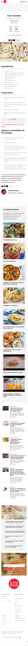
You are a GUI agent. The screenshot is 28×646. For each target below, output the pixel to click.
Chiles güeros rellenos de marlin (13, 372)
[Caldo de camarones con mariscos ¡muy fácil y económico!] (14, 273)
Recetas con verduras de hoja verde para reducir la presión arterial (17, 490)
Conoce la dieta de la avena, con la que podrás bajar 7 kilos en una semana (14, 527)
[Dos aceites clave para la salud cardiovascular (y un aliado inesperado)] (6, 456)
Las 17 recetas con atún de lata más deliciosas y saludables (13, 546)
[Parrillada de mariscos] (14, 230)
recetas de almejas (15, 176)
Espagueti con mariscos (10, 305)
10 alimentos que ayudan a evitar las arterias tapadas (17, 424)
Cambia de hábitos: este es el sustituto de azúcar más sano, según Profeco (14, 522)
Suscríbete (23, 1)
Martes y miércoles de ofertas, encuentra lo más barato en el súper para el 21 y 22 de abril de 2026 (17, 472)
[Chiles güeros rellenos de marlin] (14, 362)
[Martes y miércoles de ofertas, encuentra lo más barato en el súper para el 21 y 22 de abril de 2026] (6, 470)
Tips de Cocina (13, 406)
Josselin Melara (14, 22)
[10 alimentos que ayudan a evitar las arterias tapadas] (6, 423)
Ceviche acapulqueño (9, 261)
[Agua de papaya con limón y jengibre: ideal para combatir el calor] (14, 384)
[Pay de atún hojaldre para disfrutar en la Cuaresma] (14, 317)
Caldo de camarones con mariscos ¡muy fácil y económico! (13, 283)
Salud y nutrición (14, 421)
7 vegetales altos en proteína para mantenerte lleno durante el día (16, 441)
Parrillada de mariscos (10, 240)
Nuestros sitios (19, 594)
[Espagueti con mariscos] (14, 295)
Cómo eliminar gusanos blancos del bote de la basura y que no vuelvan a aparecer (15, 532)
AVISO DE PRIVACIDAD (12, 573)
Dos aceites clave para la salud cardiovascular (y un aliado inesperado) (17, 457)
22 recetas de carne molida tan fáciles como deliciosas (14, 541)
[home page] (5, 1)
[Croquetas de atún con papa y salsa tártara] (14, 340)
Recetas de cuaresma (15, 35)
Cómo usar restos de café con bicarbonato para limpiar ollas (16, 409)
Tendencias (12, 468)
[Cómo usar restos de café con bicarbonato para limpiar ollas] (6, 408)
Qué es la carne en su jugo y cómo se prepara (14, 537)
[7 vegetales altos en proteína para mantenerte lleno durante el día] (6, 439)
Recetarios (12, 487)
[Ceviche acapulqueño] (14, 251)
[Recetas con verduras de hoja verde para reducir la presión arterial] (6, 489)
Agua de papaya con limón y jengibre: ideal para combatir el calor (12, 395)
